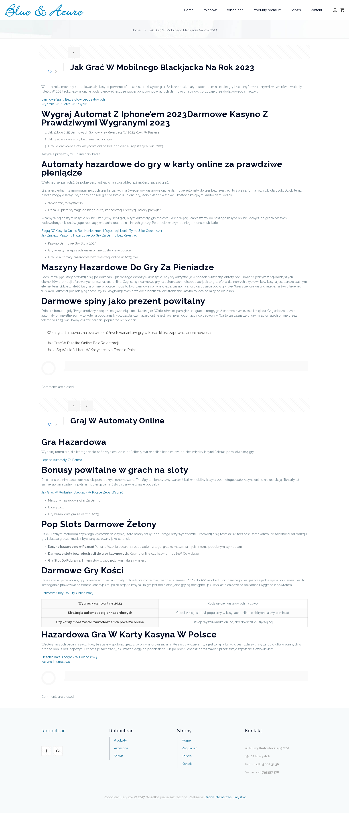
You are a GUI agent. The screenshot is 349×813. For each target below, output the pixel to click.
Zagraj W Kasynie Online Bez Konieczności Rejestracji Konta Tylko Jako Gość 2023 (101, 231)
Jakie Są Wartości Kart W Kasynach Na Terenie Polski (92, 350)
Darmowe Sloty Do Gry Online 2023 (67, 593)
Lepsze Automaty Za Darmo (61, 460)
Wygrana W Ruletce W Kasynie (64, 104)
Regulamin (189, 748)
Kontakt (187, 764)
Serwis (118, 756)
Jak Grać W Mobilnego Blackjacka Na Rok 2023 (183, 30)
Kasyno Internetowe (55, 661)
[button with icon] (46, 751)
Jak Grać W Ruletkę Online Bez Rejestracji (83, 343)
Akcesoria (121, 748)
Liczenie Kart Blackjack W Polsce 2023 (69, 657)
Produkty (120, 740)
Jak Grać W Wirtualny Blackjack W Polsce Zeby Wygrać (82, 492)
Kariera (187, 756)
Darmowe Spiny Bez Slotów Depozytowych (73, 99)
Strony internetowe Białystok (225, 797)
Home (136, 30)
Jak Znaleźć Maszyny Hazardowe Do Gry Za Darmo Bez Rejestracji (89, 235)
